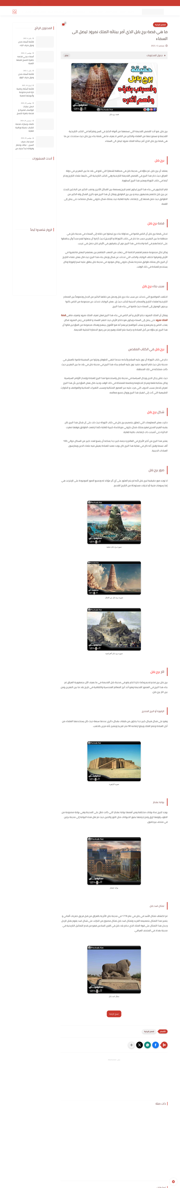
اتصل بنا (103, 3)
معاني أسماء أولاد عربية (59, 11)
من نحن (112, 3)
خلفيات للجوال (39, 11)
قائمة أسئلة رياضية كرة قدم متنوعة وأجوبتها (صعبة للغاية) (25, 92)
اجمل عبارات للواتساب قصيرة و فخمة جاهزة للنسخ (25, 110)
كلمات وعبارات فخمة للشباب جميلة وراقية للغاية (24, 127)
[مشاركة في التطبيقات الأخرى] (131, 1045)
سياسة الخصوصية (143, 3)
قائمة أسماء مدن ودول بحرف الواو (26, 75)
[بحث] (15, 12)
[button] (155, 1045)
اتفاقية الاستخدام (125, 3)
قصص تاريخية (160, 24)
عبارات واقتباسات (94, 11)
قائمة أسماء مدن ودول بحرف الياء (26, 43)
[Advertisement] (114, 1080)
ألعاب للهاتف (110, 11)
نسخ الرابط (114, 1014)
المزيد (28, 11)
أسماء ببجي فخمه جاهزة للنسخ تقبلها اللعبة (25, 60)
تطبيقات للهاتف (126, 11)
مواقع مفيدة (78, 11)
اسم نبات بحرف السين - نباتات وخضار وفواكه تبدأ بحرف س (24, 145)
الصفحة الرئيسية (160, 3)
